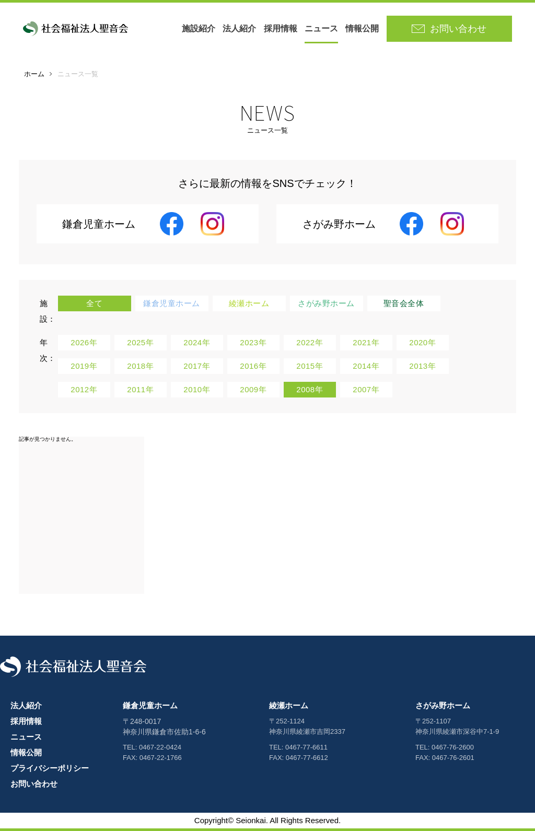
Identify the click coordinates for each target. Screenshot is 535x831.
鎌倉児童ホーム (150, 705)
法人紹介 (239, 28)
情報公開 (362, 28)
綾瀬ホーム (288, 705)
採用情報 (280, 28)
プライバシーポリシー (49, 768)
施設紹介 (198, 28)
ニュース (321, 28)
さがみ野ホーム (442, 705)
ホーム (34, 74)
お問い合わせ (33, 783)
